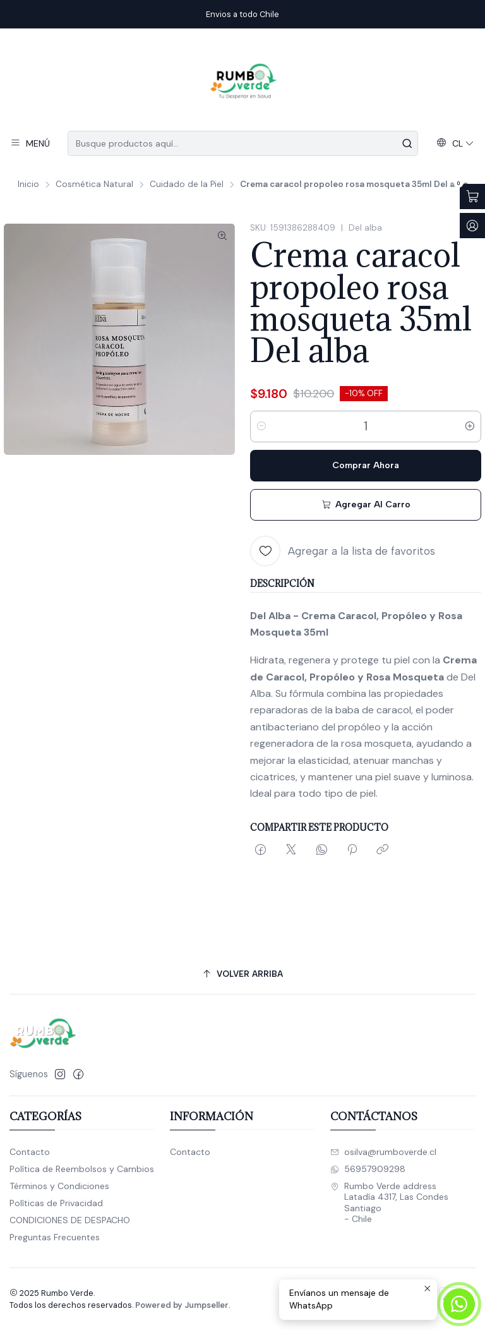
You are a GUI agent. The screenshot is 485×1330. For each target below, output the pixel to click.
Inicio (28, 184)
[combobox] (242, 143)
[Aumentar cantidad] (470, 426)
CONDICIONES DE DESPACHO (69, 1220)
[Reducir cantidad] (261, 426)
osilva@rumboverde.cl (383, 1152)
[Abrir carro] (472, 196)
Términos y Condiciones (59, 1186)
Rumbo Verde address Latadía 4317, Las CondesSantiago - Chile (389, 1202)
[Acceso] (472, 225)
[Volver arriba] (242, 973)
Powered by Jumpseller (182, 1305)
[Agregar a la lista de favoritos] (342, 551)
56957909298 (367, 1169)
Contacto (29, 1152)
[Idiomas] (455, 143)
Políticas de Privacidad (56, 1203)
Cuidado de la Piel (187, 184)
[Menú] (30, 143)
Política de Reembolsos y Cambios (81, 1169)
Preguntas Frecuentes (54, 1237)
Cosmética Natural (94, 184)
